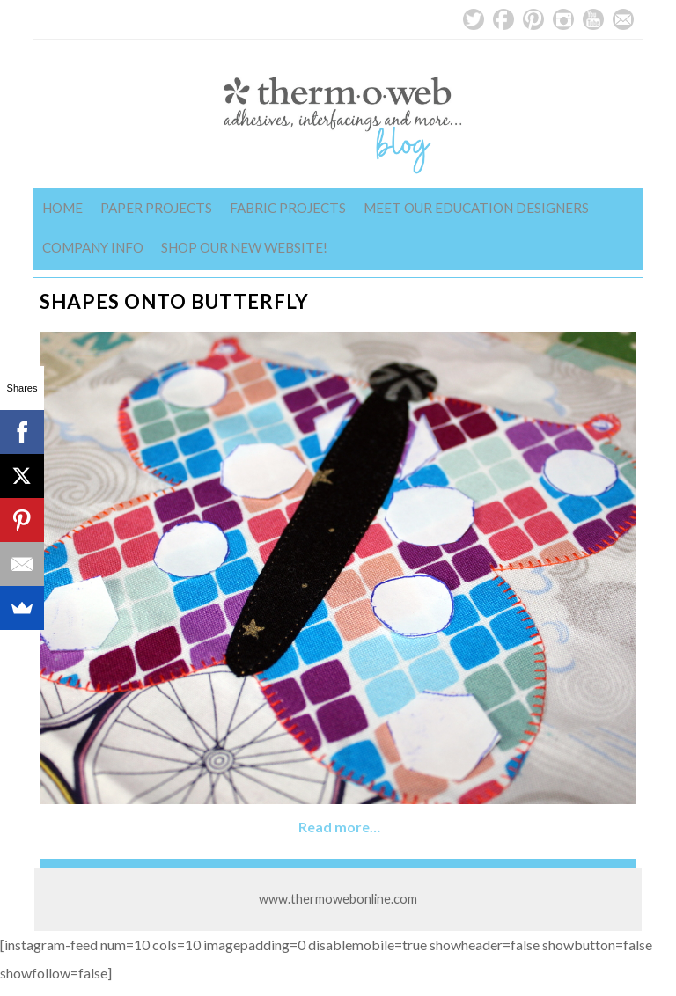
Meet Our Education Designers (476, 208)
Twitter (473, 19)
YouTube (593, 19)
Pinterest (533, 19)
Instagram (563, 19)
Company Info (92, 247)
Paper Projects (156, 208)
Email (623, 19)
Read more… (339, 826)
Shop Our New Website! (244, 247)
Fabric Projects (288, 208)
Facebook (503, 19)
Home (62, 208)
